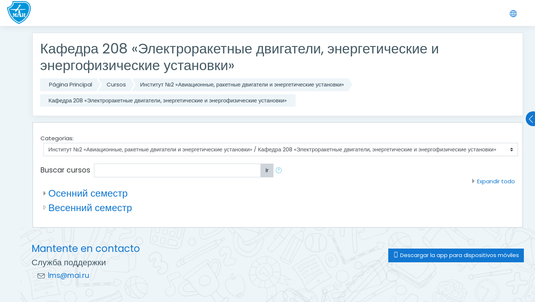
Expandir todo (496, 181)
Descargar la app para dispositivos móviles (456, 255)
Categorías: (57, 138)
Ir (267, 170)
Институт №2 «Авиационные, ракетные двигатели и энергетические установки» (242, 84)
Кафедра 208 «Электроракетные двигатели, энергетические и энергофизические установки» (168, 100)
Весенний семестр (90, 207)
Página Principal (70, 84)
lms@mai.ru (68, 275)
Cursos (116, 84)
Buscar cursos (65, 170)
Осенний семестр (88, 193)
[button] (280, 170)
